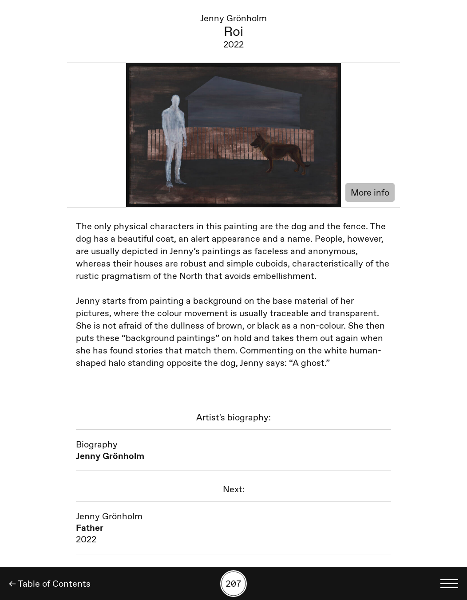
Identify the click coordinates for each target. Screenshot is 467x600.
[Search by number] (233, 583)
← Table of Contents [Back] (50, 583)
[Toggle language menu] (449, 583)
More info (370, 192)
